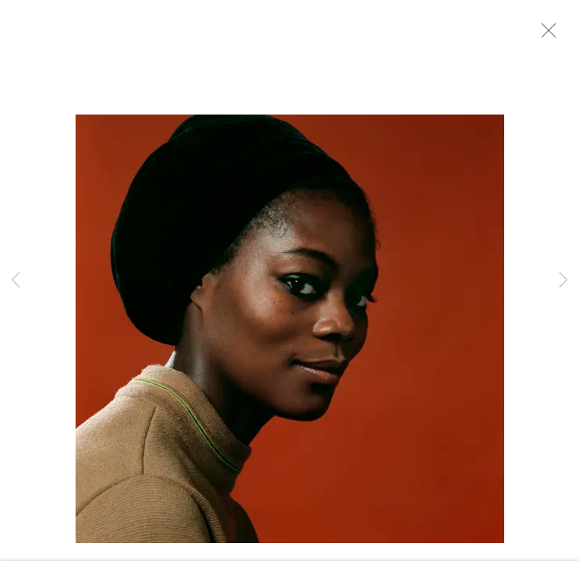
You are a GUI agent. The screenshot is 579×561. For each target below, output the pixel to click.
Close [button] (552, 35)
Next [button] (563, 280)
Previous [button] (15, 280)
